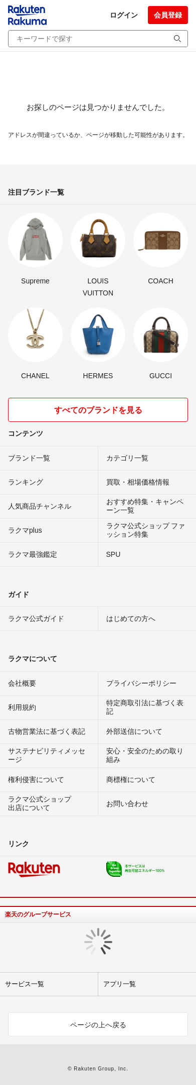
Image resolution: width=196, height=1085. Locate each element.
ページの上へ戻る (98, 1025)
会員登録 (168, 15)
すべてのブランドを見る (98, 410)
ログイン (124, 15)
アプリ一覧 (119, 984)
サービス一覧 (24, 984)
